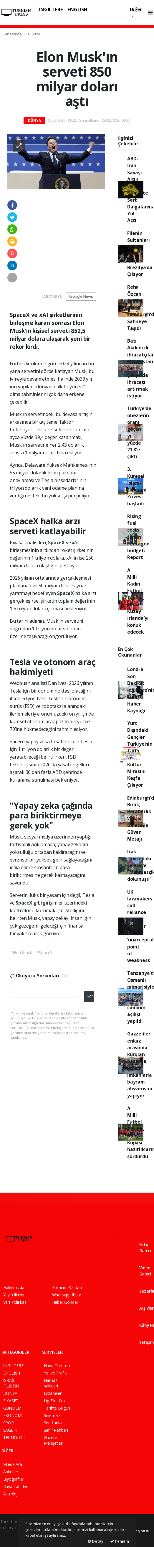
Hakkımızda (13, 1287)
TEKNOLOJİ (14, 1437)
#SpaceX (45, 952)
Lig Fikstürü (54, 1400)
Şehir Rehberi (56, 1430)
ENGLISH (77, 9)
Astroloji (11, 1494)
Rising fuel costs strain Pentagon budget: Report (138, 537)
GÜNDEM (12, 1408)
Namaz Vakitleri (51, 1383)
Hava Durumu (57, 1365)
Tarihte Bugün (57, 1408)
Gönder (90, 996)
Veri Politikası (15, 1302)
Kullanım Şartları (67, 1287)
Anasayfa (14, 34)
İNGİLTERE (51, 9)
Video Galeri (145, 1268)
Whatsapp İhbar (66, 1295)
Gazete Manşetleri (53, 1440)
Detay (95, 1541)
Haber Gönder (65, 1302)
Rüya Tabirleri (15, 1486)
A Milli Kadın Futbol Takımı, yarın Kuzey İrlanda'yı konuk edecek (138, 601)
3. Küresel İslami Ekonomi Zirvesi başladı (137, 486)
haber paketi (11, 1534)
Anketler (10, 1471)
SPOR (8, 1423)
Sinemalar (53, 1415)
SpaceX (57, 542)
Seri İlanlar (53, 1423)
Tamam (119, 1541)
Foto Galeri (145, 1244)
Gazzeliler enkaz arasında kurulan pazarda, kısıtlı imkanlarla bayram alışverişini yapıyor (139, 1064)
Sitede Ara (12, 1464)
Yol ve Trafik (55, 1373)
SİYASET (11, 1400)
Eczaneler (53, 1393)
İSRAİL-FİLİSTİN (11, 1383)
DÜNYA (34, 34)
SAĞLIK (10, 1430)
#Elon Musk (21, 952)
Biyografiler (13, 1479)
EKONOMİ (13, 1415)
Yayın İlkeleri (14, 1295)
